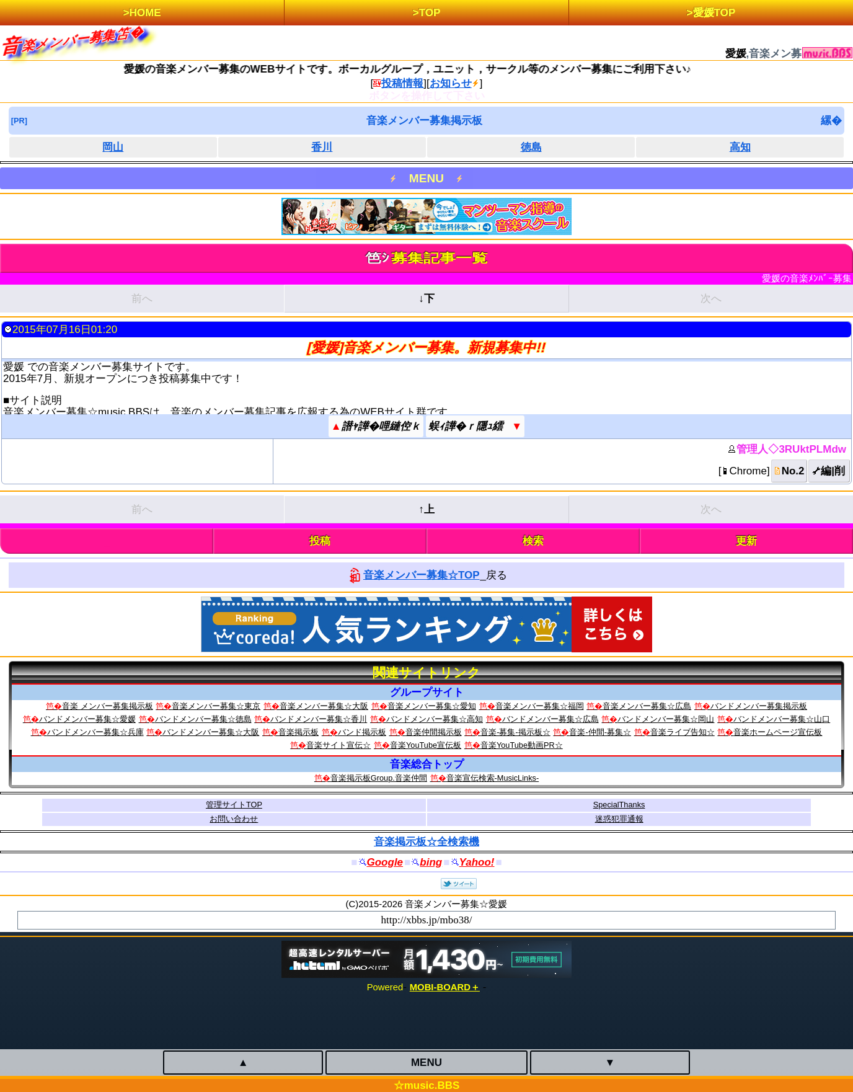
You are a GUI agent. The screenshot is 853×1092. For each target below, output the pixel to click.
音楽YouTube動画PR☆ (521, 745)
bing (431, 862)
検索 (533, 541)
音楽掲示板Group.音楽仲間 (378, 778)
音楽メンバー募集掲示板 (424, 121)
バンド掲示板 (362, 732)
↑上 (426, 509)
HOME (145, 13)
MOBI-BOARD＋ (445, 987)
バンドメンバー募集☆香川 (318, 719)
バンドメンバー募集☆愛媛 (87, 719)
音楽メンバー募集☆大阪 (324, 706)
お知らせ (451, 83)
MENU (426, 178)
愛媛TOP (714, 13)
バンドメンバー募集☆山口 (781, 719)
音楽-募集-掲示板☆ (515, 732)
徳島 (531, 147)
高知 (740, 147)
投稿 (319, 541)
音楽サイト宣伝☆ (338, 745)
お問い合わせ (234, 818)
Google (385, 862)
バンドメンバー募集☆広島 (550, 719)
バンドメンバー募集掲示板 (758, 706)
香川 (321, 147)
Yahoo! (477, 862)
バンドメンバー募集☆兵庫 (95, 732)
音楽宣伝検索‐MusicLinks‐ (492, 778)
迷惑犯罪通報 (619, 818)
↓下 (426, 298)
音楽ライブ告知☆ (682, 732)
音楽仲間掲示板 (433, 732)
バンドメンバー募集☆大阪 (210, 732)
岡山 (112, 147)
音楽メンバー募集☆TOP (421, 575)
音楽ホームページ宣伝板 (777, 732)
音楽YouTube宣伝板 (425, 745)
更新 (746, 541)
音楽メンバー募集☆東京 (216, 706)
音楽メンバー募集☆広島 (647, 706)
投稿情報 (402, 83)
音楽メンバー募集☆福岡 (539, 706)
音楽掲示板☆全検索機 (426, 842)
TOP (430, 13)
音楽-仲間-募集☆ (600, 732)
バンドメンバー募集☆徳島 (203, 719)
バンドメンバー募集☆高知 (434, 719)
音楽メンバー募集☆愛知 (431, 706)
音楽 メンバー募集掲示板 (107, 706)
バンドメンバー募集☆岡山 (665, 719)
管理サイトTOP (234, 804)
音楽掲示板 (298, 732)
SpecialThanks (619, 804)
